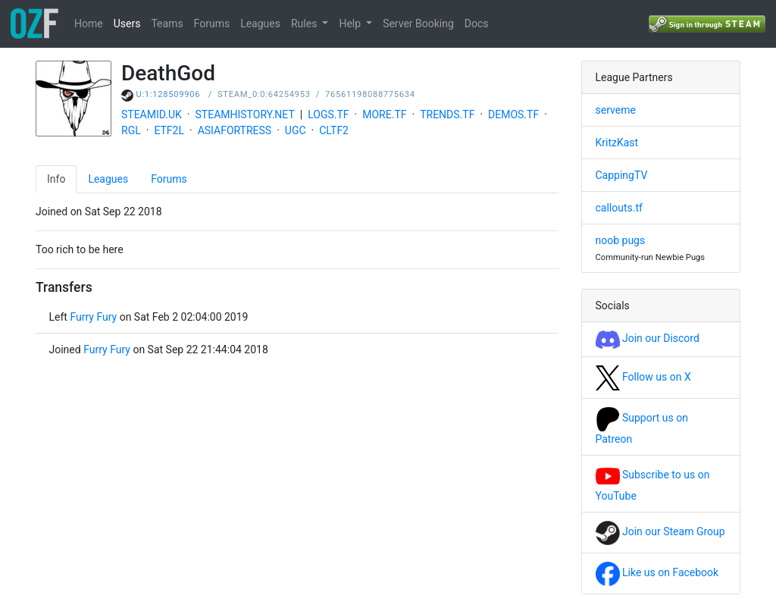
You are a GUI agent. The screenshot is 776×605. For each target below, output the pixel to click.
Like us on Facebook (657, 572)
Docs (477, 23)
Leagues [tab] (108, 179)
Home (88, 23)
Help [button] (351, 23)
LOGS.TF (328, 114)
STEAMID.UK (151, 114)
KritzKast (617, 142)
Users (127, 23)
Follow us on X (643, 377)
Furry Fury (93, 317)
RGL (131, 130)
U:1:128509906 (168, 94)
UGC (295, 130)
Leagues (260, 23)
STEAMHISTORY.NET (245, 114)
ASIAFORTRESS (235, 130)
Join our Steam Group (660, 531)
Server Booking (418, 23)
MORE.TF (384, 114)
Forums (212, 23)
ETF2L (169, 130)
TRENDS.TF (447, 114)
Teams (167, 23)
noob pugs (621, 240)
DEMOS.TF (513, 114)
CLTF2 (334, 130)
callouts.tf (619, 208)
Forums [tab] (169, 179)
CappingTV (622, 175)
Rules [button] (305, 23)
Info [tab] (56, 179)
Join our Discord (647, 338)
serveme (616, 110)
